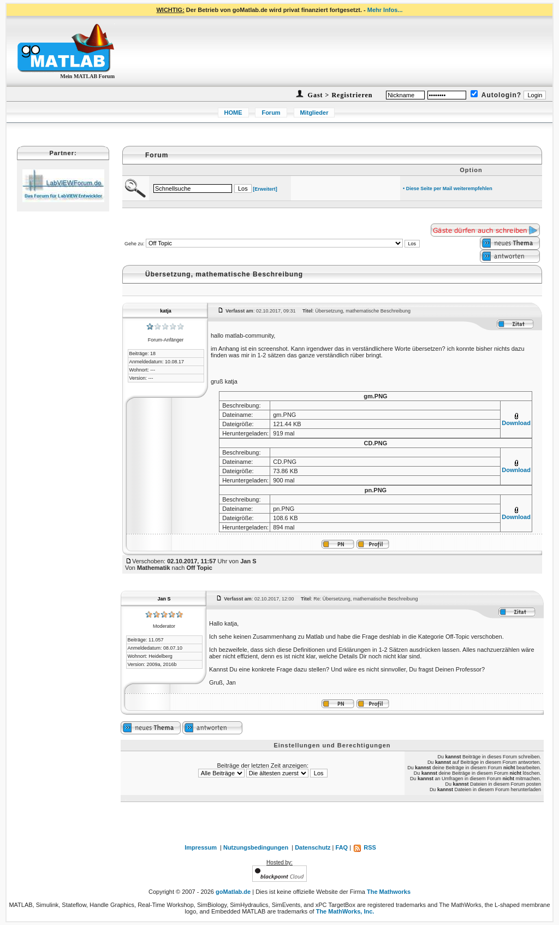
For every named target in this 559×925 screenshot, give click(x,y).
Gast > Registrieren (339, 95)
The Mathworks (389, 891)
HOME (233, 112)
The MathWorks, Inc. (345, 911)
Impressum (201, 847)
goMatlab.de (233, 891)
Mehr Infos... (385, 10)
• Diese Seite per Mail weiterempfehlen (447, 188)
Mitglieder (314, 112)
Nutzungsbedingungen (255, 847)
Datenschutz (312, 847)
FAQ (342, 847)
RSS (364, 847)
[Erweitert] (265, 189)
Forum (270, 112)
